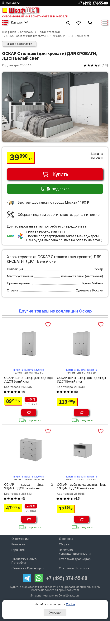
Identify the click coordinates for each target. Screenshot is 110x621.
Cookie (70, 604)
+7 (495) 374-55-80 (93, 3)
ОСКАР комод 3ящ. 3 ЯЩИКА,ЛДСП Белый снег (28, 486)
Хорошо (55, 612)
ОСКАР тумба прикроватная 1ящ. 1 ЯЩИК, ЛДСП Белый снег (81, 486)
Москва (11, 3)
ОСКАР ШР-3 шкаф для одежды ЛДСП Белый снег (28, 379)
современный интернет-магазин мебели (35, 16)
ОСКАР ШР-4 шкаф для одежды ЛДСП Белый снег (81, 379)
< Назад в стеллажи (19, 43)
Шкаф (20, 10)
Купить (55, 174)
